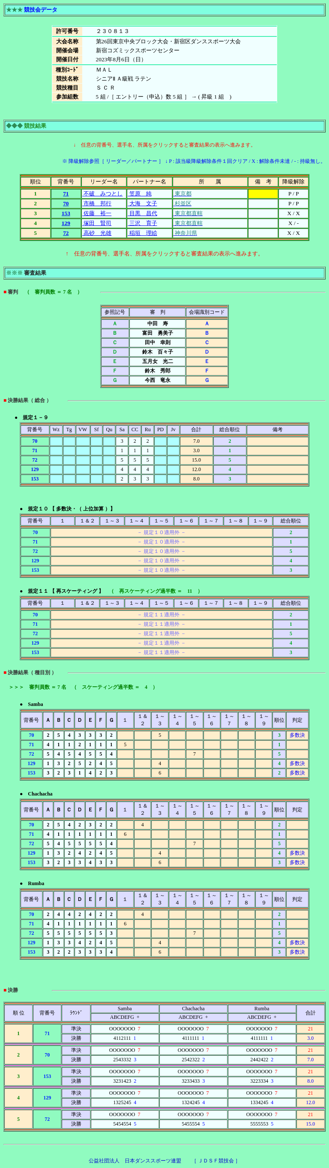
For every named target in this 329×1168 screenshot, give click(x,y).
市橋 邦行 (96, 203)
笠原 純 (139, 193)
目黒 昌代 (142, 213)
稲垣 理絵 (142, 233)
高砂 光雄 (96, 233)
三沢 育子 (142, 223)
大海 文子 (142, 203)
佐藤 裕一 (96, 213)
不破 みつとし (102, 193)
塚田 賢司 (96, 223)
